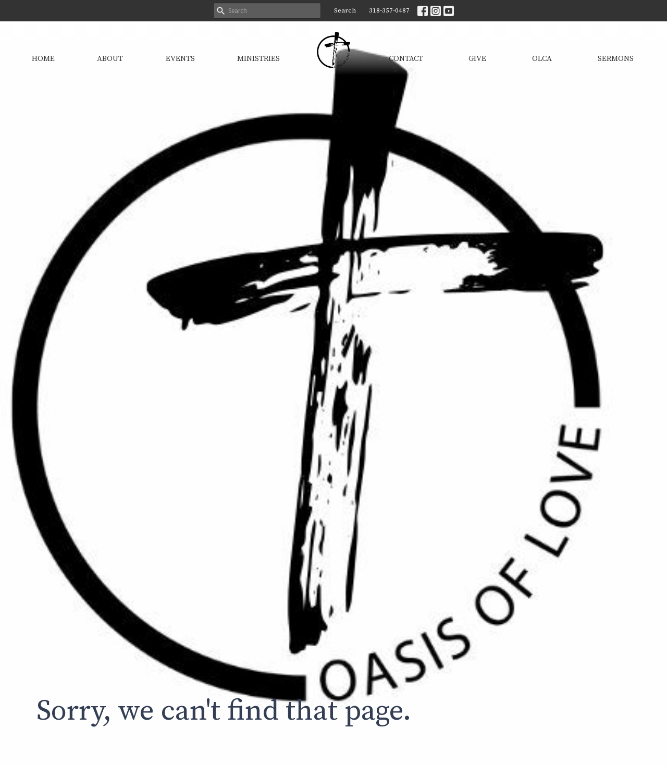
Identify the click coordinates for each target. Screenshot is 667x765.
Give (477, 59)
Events (180, 59)
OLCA (542, 59)
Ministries (258, 59)
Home (43, 59)
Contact (406, 59)
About (110, 59)
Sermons (616, 59)
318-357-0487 (389, 10)
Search (345, 10)
